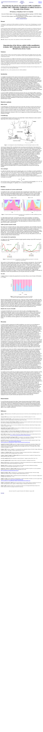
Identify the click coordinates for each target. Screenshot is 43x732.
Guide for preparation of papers (22, 2)
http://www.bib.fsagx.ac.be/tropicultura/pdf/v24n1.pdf (9, 470)
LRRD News (31, 2)
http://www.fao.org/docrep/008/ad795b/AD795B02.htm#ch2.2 (20, 435)
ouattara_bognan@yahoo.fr (21, 18)
